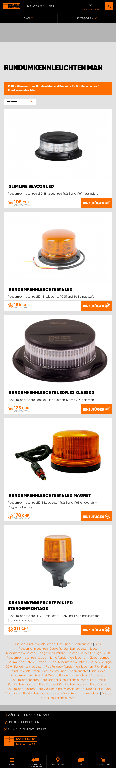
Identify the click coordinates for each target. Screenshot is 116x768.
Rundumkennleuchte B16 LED (41, 290)
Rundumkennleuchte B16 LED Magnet (50, 495)
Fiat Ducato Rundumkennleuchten (65, 675)
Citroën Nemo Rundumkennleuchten (62, 657)
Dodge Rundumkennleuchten (57, 653)
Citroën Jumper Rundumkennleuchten (61, 662)
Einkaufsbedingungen (23, 722)
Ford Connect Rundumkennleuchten (63, 684)
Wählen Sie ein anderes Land (28, 714)
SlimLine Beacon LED (31, 186)
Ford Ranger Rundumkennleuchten (64, 680)
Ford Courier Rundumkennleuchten (60, 689)
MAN (11, 86)
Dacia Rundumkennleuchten (69, 648)
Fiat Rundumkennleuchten (74, 644)
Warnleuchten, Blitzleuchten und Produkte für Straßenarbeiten (57, 86)
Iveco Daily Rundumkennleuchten (76, 693)
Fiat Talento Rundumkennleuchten (65, 671)
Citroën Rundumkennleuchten (35, 644)
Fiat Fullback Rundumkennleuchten (69, 666)
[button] (20, 102)
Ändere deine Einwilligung (27, 729)
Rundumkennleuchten (22, 90)
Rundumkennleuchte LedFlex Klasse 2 (51, 393)
